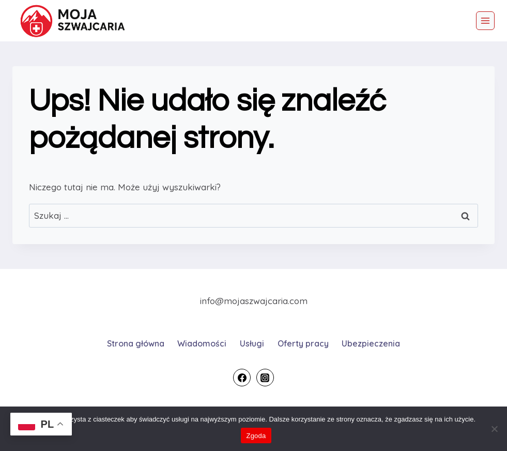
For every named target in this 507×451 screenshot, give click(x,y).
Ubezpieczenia (371, 343)
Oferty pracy (303, 343)
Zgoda (256, 436)
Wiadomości (201, 343)
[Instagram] (265, 377)
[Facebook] (242, 377)
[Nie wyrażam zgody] (494, 429)
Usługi (252, 343)
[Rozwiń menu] (485, 20)
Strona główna (135, 343)
